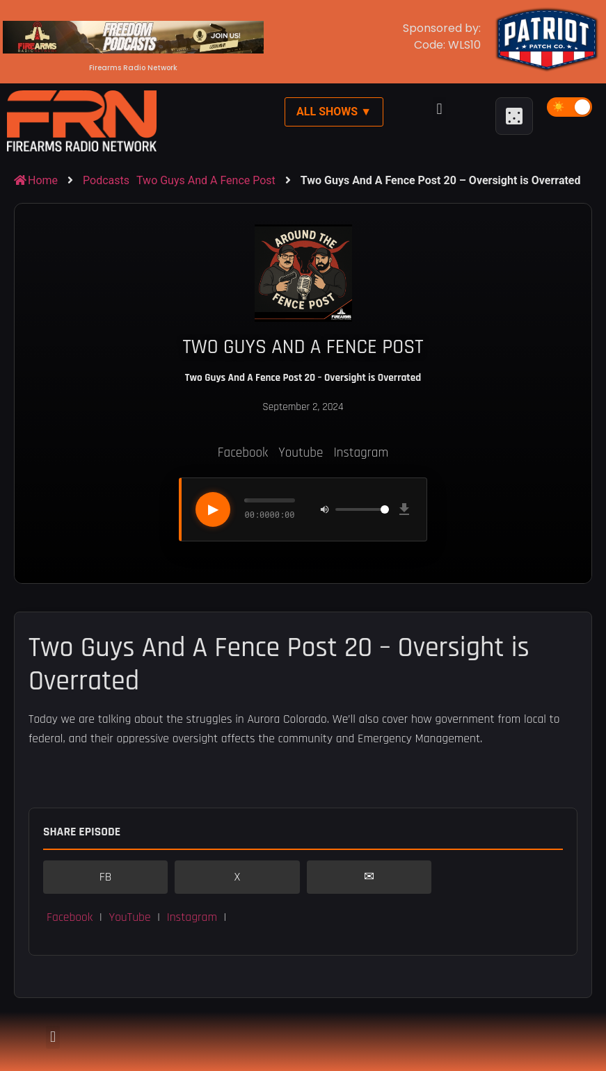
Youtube (300, 452)
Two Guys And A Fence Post (206, 180)
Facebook (243, 452)
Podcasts (106, 180)
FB (105, 877)
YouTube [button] (129, 917)
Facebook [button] (70, 917)
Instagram (360, 452)
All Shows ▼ (334, 111)
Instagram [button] (192, 917)
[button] (439, 108)
